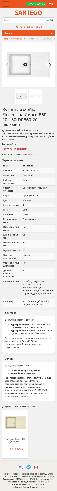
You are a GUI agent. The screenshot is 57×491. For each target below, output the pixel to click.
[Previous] (7, 64)
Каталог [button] (30, 33)
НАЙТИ (49, 20)
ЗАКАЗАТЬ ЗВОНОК (36, 4)
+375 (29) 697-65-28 (31, 26)
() (51, 4)
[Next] (49, 64)
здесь (33, 154)
